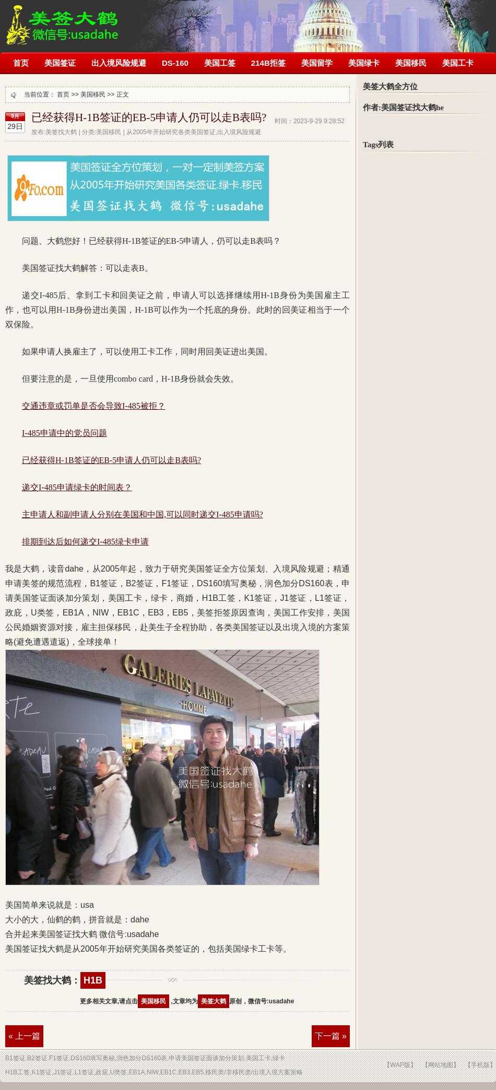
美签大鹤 (213, 1001)
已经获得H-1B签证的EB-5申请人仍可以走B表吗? (148, 117)
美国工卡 (458, 62)
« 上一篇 (24, 1036)
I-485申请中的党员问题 (64, 433)
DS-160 (175, 62)
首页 (21, 62)
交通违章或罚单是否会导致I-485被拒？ (94, 405)
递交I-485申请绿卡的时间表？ (77, 487)
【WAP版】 (400, 1065)
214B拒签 (268, 62)
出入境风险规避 (118, 62)
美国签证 (60, 62)
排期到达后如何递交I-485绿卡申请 (85, 541)
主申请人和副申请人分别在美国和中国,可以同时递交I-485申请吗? (142, 514)
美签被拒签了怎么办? (62, 19)
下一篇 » (331, 1036)
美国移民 (411, 62)
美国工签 (219, 62)
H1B (93, 980)
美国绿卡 (364, 62)
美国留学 (317, 62)
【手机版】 (480, 1065)
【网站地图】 (440, 1065)
